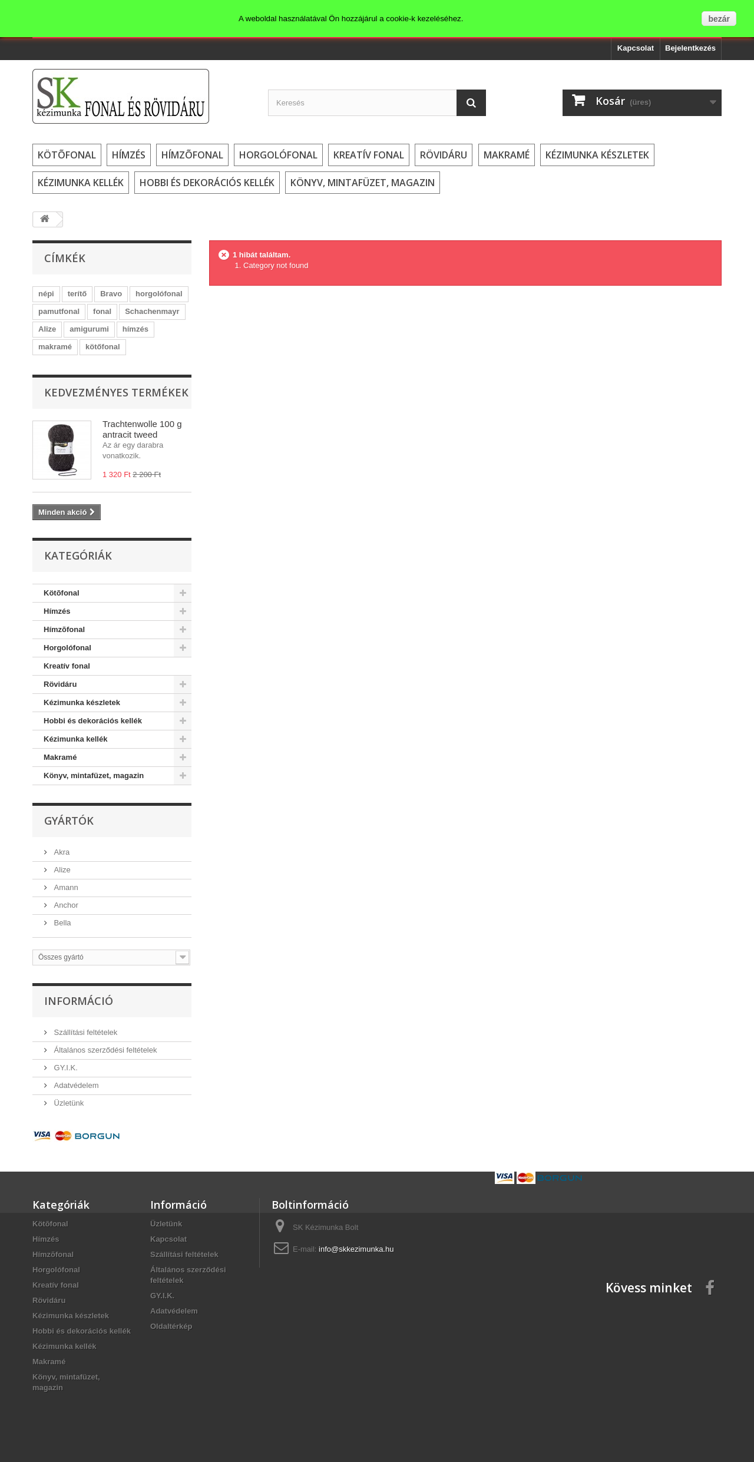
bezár (719, 19)
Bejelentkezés (690, 48)
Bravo (111, 293)
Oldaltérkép (171, 1326)
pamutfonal (59, 311)
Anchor (65, 905)
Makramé (507, 154)
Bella (61, 922)
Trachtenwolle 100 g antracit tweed (142, 429)
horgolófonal (158, 293)
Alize (47, 329)
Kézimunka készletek (597, 154)
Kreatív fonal (368, 154)
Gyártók (69, 820)
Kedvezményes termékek (116, 392)
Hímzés (128, 154)
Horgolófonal (278, 154)
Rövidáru (443, 154)
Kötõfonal (67, 154)
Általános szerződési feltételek (104, 1050)
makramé (55, 346)
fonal (102, 311)
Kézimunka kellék (81, 182)
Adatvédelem (75, 1085)
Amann (65, 887)
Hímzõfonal (192, 154)
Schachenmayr (152, 311)
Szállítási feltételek (84, 1032)
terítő (77, 293)
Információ (78, 1001)
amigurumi (89, 329)
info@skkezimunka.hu (356, 1249)
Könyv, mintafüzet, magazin (362, 182)
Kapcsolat (635, 48)
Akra (61, 852)
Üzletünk (68, 1103)
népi (46, 293)
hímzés (135, 329)
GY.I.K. (65, 1067)
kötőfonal (102, 346)
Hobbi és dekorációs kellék (207, 182)
